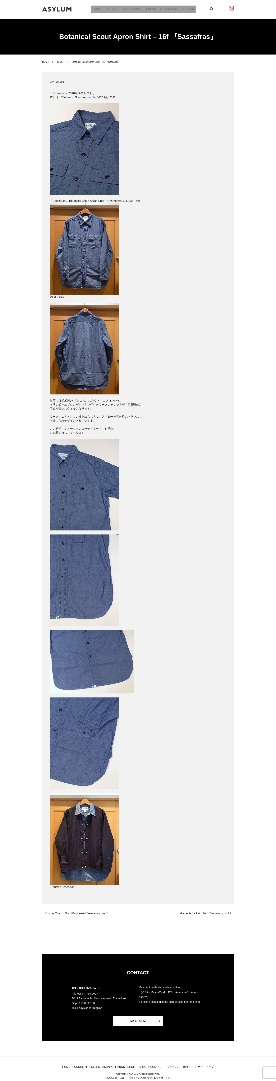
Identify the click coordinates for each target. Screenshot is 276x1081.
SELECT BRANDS (133, 8)
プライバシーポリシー (180, 1065)
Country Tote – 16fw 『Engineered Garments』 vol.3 (76, 911)
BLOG (151, 8)
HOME (100, 8)
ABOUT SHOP (167, 8)
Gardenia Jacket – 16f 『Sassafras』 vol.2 (205, 911)
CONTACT (185, 8)
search (210, 8)
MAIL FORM (137, 1019)
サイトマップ (206, 1065)
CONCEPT (112, 8)
